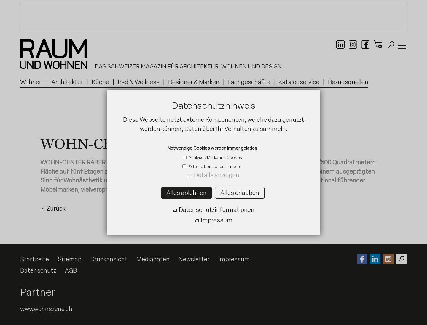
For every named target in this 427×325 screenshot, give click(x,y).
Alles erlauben (239, 192)
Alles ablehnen (186, 192)
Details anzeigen (216, 175)
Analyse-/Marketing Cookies (215, 157)
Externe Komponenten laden (214, 166)
